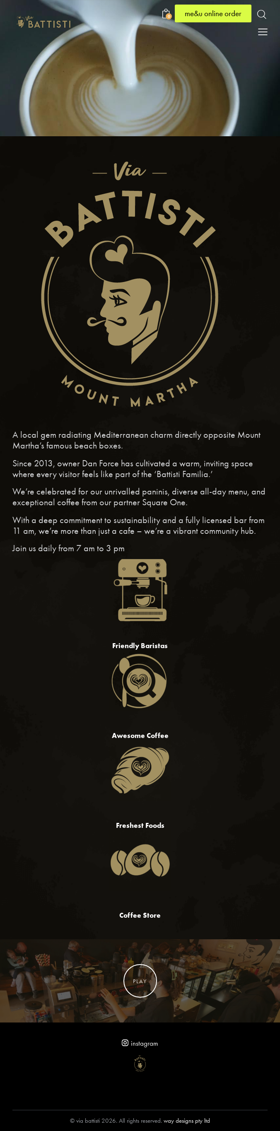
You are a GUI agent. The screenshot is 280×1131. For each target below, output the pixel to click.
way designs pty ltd (187, 1120)
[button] (263, 31)
